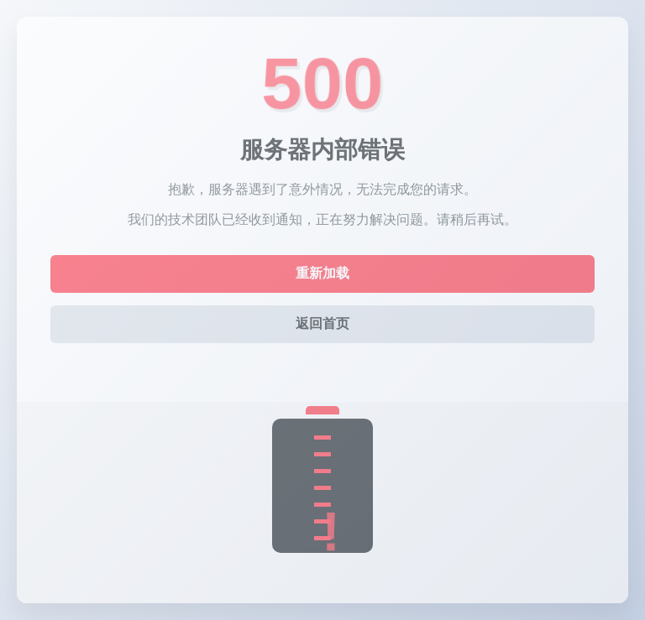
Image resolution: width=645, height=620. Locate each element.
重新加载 (322, 273)
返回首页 (322, 323)
